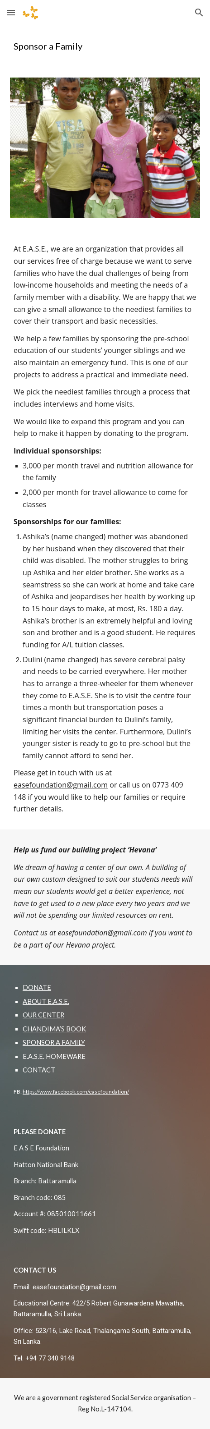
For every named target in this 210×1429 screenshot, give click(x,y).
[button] (11, 12)
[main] (105, 46)
